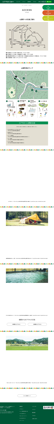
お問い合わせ (40, 1)
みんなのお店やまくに (23, 418)
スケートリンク (22, 420)
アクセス (34, 1)
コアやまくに (30, 5)
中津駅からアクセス (16, 324)
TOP (22, 5)
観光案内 (29, 1)
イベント (24, 1)
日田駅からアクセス (37, 324)
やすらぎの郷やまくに (23, 413)
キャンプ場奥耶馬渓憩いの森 (24, 411)
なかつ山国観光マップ (27, 395)
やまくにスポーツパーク (23, 415)
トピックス (18, 1)
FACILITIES (25, 5)
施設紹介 (12, 1)
